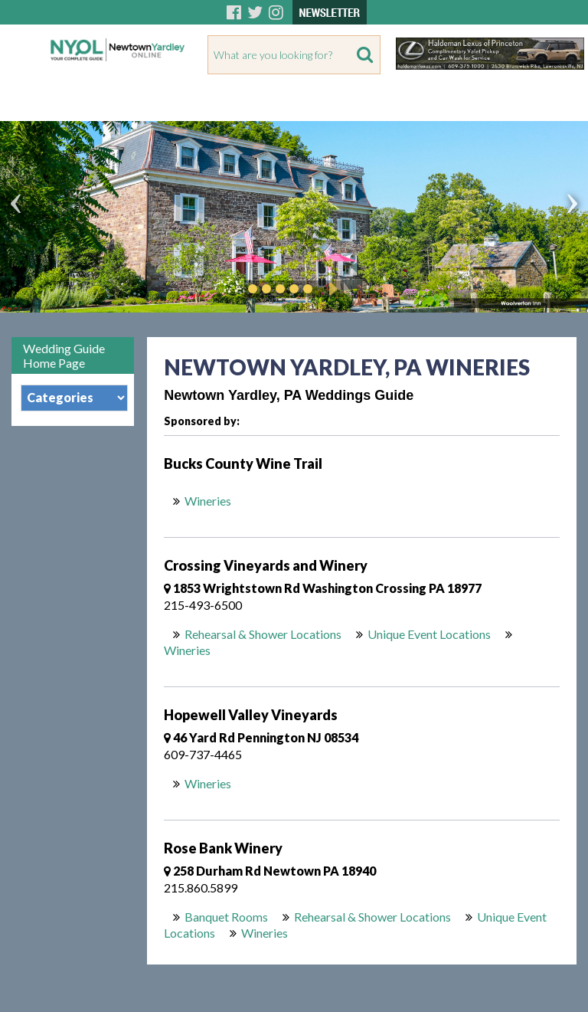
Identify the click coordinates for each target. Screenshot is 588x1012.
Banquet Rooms (226, 916)
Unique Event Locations (429, 634)
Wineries (209, 500)
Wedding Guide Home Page (64, 355)
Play (331, 289)
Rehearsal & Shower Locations (263, 634)
